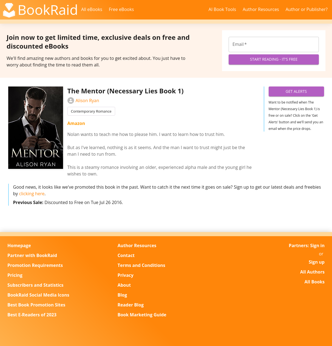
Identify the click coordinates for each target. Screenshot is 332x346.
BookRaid (48, 9)
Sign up (317, 262)
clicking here (31, 194)
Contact (126, 255)
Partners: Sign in (307, 245)
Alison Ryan (83, 100)
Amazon (76, 123)
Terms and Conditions (141, 265)
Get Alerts (296, 92)
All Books (315, 282)
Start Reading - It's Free (274, 59)
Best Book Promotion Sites (36, 305)
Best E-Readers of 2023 (31, 315)
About (124, 285)
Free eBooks (121, 9)
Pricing (14, 275)
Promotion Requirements (35, 265)
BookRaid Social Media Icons (38, 295)
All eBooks (91, 9)
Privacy (126, 275)
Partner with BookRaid (32, 255)
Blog (122, 295)
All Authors (312, 272)
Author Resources (260, 9)
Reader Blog (131, 305)
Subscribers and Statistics (35, 285)
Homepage (19, 245)
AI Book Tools (222, 9)
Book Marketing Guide (142, 315)
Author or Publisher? (306, 9)
